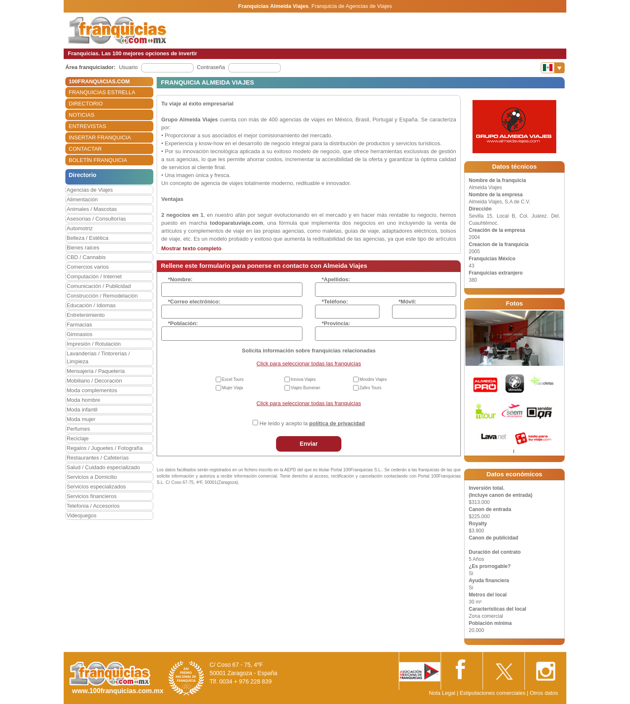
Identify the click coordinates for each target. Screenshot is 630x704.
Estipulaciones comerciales (493, 693)
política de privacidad (337, 423)
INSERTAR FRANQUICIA (100, 137)
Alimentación (82, 199)
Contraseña (211, 67)
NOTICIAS (81, 115)
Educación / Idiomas (91, 305)
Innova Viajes (303, 379)
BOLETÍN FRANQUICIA (98, 160)
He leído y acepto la (312, 423)
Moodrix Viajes (373, 379)
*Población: (183, 323)
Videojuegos (81, 515)
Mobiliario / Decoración (94, 381)
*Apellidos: (336, 279)
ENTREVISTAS (87, 126)
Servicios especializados (96, 486)
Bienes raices (83, 247)
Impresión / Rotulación (94, 344)
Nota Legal (442, 693)
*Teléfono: (335, 301)
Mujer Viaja (232, 387)
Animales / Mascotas (92, 209)
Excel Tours (233, 379)
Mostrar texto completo (191, 248)
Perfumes (78, 429)
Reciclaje (78, 438)
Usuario (128, 67)
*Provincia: (336, 323)
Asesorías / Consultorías (96, 219)
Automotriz (80, 228)
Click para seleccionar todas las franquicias (308, 363)
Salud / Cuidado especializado (103, 467)
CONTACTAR (85, 149)
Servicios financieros (91, 496)
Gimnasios (79, 334)
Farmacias (79, 324)
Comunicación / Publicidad (99, 286)
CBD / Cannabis (86, 257)
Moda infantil (82, 409)
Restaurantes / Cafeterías (98, 458)
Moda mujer (81, 419)
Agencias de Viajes (90, 190)
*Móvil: (408, 301)
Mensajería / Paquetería (96, 371)
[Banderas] (553, 67)
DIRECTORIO (86, 103)
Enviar (309, 443)
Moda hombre (83, 400)
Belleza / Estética (87, 238)
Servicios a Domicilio (92, 477)
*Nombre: (180, 279)
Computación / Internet (94, 276)
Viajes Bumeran (305, 387)
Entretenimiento (86, 315)
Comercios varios (87, 267)
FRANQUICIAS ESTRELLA (102, 92)
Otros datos (544, 693)
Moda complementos (92, 390)
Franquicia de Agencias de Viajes (351, 6)
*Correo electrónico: (194, 301)
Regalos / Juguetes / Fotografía (104, 448)
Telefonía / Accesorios (93, 506)
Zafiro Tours (370, 387)
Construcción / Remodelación (102, 296)
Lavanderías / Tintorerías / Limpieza (98, 357)
